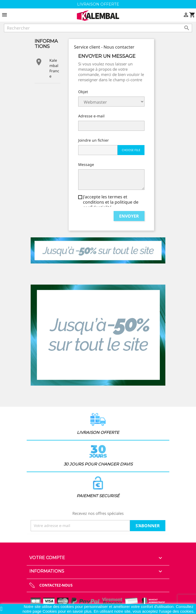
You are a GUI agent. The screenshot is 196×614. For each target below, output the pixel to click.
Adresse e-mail (91, 115)
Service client (111, 102)
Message (86, 164)
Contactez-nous (56, 585)
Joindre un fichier (93, 140)
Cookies (50, 611)
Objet (83, 91)
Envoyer (129, 216)
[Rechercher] (98, 28)
